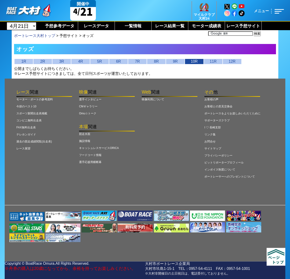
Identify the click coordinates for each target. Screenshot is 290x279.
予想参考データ (59, 26)
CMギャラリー (88, 106)
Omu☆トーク (87, 113)
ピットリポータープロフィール (224, 162)
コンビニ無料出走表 (29, 120)
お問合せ (210, 141)
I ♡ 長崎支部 (212, 127)
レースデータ (96, 26)
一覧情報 (133, 26)
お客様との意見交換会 (218, 106)
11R (213, 61)
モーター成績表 (206, 26)
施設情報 (84, 141)
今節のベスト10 (26, 106)
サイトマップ (212, 148)
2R (42, 61)
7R (137, 61)
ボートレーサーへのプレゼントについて (229, 176)
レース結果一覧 (170, 26)
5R (99, 61)
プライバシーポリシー (218, 155)
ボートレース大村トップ (34, 36)
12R (232, 61)
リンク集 (210, 134)
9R (175, 61)
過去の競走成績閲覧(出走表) (34, 141)
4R (80, 61)
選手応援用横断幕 (90, 162)
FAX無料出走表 (26, 127)
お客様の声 (211, 99)
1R (23, 61)
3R (61, 61)
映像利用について (153, 99)
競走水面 (84, 134)
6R (118, 61)
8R (156, 61)
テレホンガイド (26, 134)
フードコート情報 (90, 155)
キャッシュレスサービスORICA (99, 148)
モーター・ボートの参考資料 (34, 99)
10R (194, 61)
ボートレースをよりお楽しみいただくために (232, 113)
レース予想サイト (243, 26)
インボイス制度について (219, 169)
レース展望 (23, 148)
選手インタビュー (90, 99)
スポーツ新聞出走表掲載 (31, 113)
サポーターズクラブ (217, 120)
